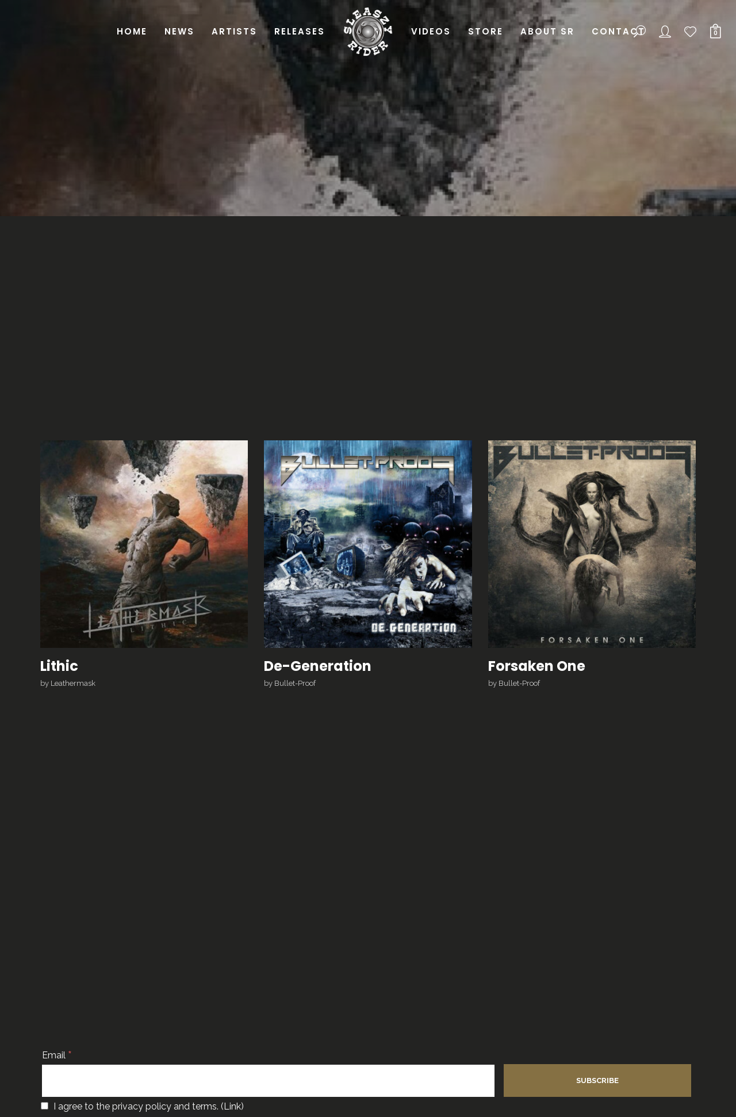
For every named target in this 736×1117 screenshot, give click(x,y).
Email (57, 1055)
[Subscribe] (597, 1080)
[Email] (268, 1081)
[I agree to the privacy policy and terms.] (44, 1106)
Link (232, 1106)
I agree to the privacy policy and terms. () (142, 1106)
